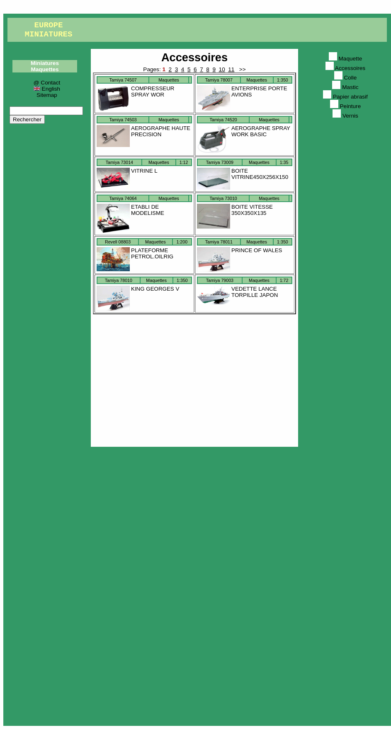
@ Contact (47, 83)
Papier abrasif (345, 97)
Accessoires (194, 57)
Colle (345, 78)
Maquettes (44, 69)
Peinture (345, 106)
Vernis (345, 116)
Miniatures (45, 63)
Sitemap (46, 95)
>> (242, 69)
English (47, 89)
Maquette (345, 58)
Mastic (345, 87)
